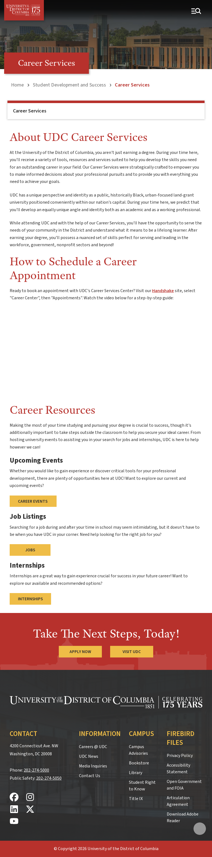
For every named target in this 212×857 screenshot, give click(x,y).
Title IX (136, 799)
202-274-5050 (49, 778)
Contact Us (89, 776)
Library (135, 773)
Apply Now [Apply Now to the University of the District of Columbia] (80, 652)
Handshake (163, 291)
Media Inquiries (93, 766)
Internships (30, 599)
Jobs (30, 550)
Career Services (29, 111)
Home (17, 84)
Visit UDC (132, 652)
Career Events (33, 501)
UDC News (88, 756)
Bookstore (139, 763)
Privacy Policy (180, 756)
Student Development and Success (69, 84)
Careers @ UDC (93, 747)
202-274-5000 (36, 770)
